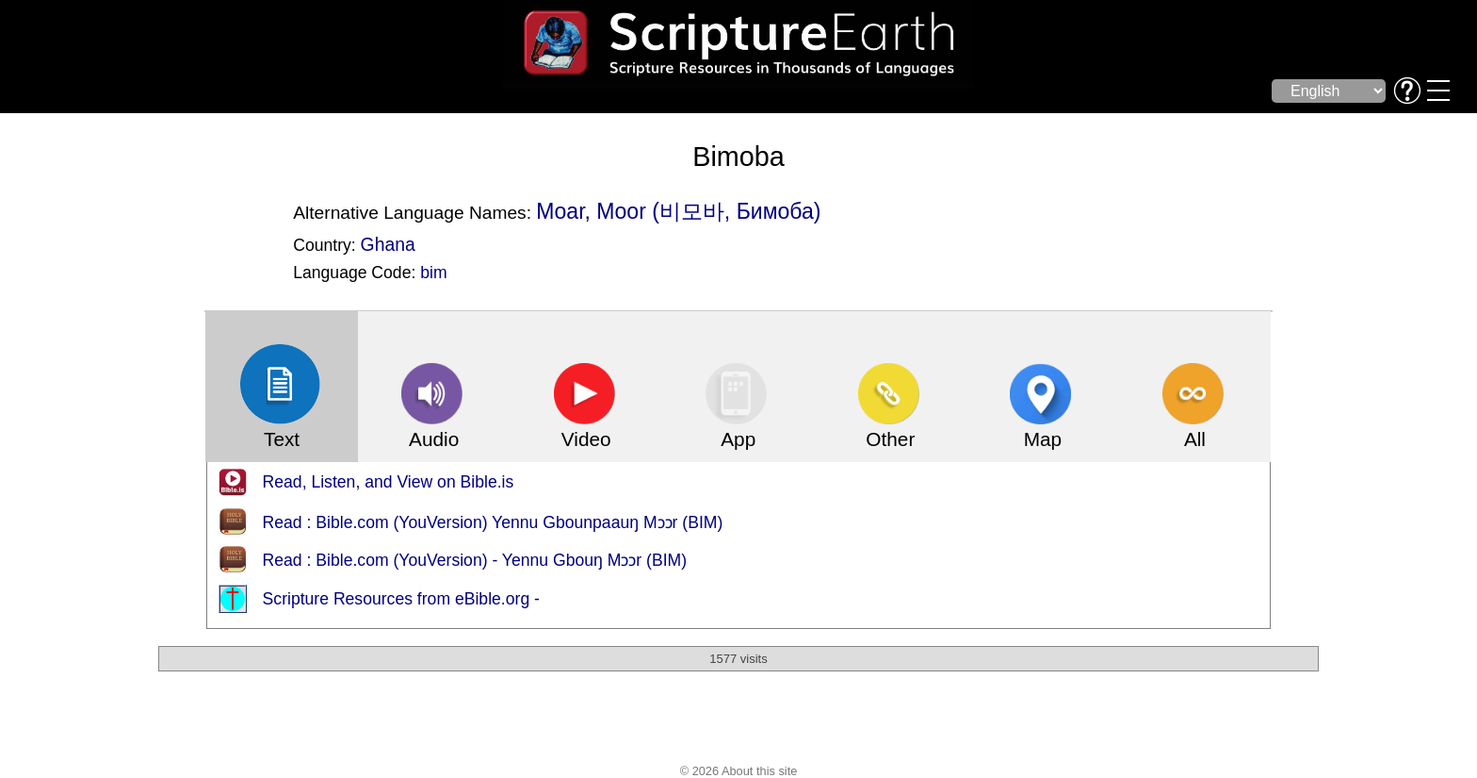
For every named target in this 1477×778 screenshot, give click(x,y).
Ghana (388, 244)
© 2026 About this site (739, 771)
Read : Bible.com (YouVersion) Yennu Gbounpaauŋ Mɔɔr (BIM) (493, 522)
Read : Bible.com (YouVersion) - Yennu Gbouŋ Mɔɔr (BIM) (475, 560)
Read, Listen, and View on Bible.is (388, 481)
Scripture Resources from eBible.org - (401, 598)
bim (433, 272)
